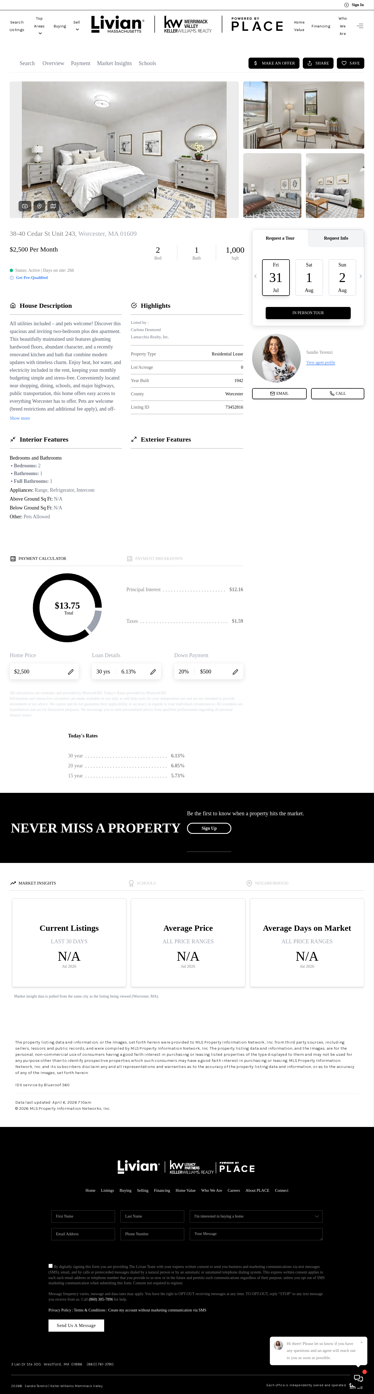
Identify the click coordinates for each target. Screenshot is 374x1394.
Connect (284, 1178)
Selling (142, 1178)
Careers (235, 1178)
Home (88, 1178)
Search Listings (22, 19)
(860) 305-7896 (101, 1287)
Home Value (283, 19)
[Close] (361, 1342)
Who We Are (337, 19)
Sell (101, 19)
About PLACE (259, 1178)
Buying (81, 19)
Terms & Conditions (90, 1298)
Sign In (354, 4)
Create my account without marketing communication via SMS (157, 1298)
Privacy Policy (59, 1298)
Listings (105, 1178)
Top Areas (56, 19)
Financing (310, 19)
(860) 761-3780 (100, 1351)
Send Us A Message (76, 1313)
